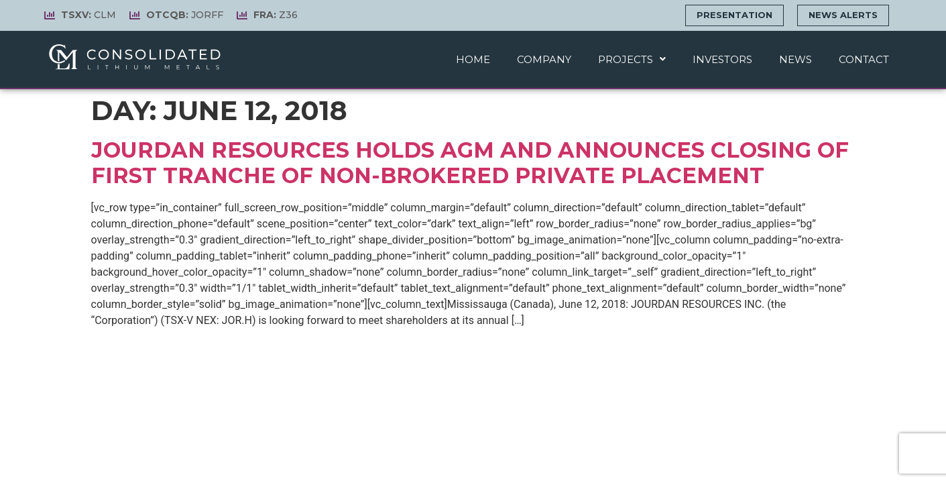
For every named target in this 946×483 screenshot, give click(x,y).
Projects (632, 59)
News (795, 59)
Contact (864, 59)
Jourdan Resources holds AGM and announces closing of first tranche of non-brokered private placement (470, 163)
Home (473, 59)
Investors (722, 59)
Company (544, 59)
